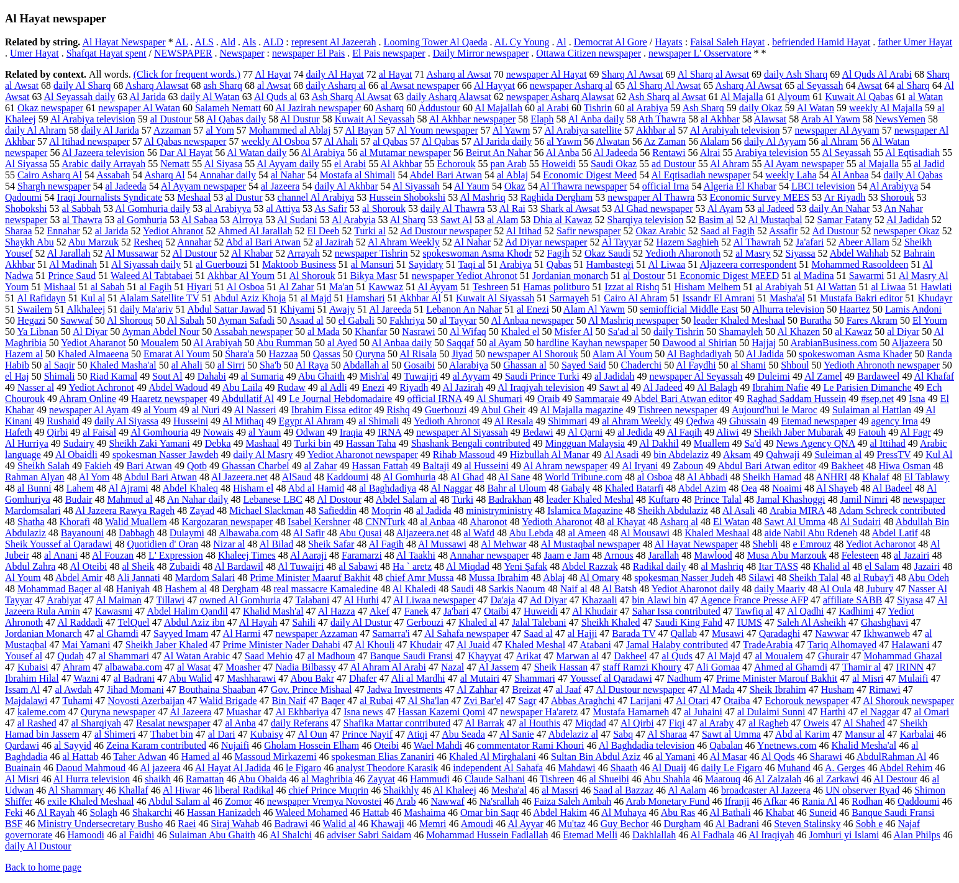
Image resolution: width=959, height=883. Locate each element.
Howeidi (559, 163)
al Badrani (134, 678)
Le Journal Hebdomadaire (340, 398)
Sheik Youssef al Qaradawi (58, 544)
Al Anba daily (596, 119)
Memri (433, 823)
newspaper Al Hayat (546, 74)
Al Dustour (195, 253)
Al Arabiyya (894, 186)
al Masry (752, 253)
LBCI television (823, 186)
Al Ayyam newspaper (203, 186)
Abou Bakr (312, 678)
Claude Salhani (495, 779)
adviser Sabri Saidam (369, 835)
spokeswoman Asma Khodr (477, 253)
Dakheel (630, 656)
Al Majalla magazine (581, 410)
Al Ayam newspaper (804, 163)
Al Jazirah (463, 387)
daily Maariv (779, 588)
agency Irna (894, 421)
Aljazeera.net (422, 533)
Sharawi (825, 756)
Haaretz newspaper (169, 398)
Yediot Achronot (102, 387)
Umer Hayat (34, 53)
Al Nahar (472, 242)
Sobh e (869, 823)
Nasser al (35, 387)
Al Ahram (730, 163)
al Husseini (486, 465)
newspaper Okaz (907, 231)
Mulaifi (913, 678)
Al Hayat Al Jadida (233, 767)
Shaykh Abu (29, 242)
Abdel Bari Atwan (446, 175)
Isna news (363, 712)
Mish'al (374, 376)
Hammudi (430, 779)
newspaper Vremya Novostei (324, 801)
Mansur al (864, 734)
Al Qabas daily (236, 119)
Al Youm (23, 577)
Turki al (370, 231)
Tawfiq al (754, 611)
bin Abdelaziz (680, 454)
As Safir (330, 208)
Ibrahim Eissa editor (331, 410)
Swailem (34, 309)
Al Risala (418, 354)
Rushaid (63, 421)
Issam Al (22, 689)
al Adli (333, 387)
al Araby (717, 723)
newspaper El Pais (308, 53)
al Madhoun (331, 656)
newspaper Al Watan (139, 108)
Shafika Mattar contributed (396, 723)
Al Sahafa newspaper (466, 633)
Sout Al (167, 376)
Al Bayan (364, 130)
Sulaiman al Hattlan (871, 410)
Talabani (313, 600)
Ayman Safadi (247, 320)
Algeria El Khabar (740, 186)
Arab (406, 801)
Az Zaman (665, 141)
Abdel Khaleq (190, 488)
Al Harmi (242, 633)
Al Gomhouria (159, 432)
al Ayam (505, 342)
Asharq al (679, 521)
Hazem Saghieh (687, 242)
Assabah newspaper (253, 331)
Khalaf (875, 477)
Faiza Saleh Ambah (572, 801)
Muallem (712, 443)
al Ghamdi (118, 633)
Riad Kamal (113, 376)
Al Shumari (499, 398)
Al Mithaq (242, 421)
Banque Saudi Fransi (411, 656)
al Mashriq (722, 566)
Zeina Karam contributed (156, 745)
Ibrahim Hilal (32, 678)
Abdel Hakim (560, 812)
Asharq (389, 108)
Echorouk (456, 163)
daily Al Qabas (913, 175)
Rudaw (291, 387)
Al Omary (599, 577)
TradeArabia (768, 644)
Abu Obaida (263, 779)
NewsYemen (900, 119)
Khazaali (599, 600)
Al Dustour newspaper (640, 689)
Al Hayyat (494, 85)
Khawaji (387, 823)
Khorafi (75, 521)
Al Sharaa (667, 734)
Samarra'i (391, 633)
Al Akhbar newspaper (472, 119)
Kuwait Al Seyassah (375, 119)
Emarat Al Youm (176, 354)
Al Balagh (717, 387)
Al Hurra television (91, 779)
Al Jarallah (69, 253)
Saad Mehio (269, 656)
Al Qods (778, 756)
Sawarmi (866, 275)
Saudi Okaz (614, 163)
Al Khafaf (934, 376)
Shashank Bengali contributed (470, 443)
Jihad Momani (135, 689)
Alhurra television (788, 309)
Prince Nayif (367, 734)
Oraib (548, 398)
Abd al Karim (802, 734)
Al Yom (94, 477)
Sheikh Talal (814, 577)
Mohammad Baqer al (59, 588)
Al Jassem (498, 667)
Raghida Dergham (556, 197)
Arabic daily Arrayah (103, 163)
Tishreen (557, 779)
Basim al (716, 219)
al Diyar (903, 331)
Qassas (326, 354)
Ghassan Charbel (255, 465)
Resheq (148, 242)
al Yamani (675, 756)
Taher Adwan (139, 756)
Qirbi (57, 432)
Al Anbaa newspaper (532, 320)
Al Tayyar (622, 242)
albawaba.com (133, 667)
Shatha (31, 521)
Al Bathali (729, 812)
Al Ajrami (128, 488)
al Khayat (626, 521)
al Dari (221, 734)
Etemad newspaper (819, 421)
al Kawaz (853, 331)
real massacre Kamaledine (326, 588)
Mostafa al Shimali (358, 175)
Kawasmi (113, 611)
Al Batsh (619, 588)
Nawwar (831, 633)
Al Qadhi (805, 611)
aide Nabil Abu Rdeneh (811, 533)
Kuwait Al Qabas (859, 96)
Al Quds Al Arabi (876, 74)
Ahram (76, 667)
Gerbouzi (425, 622)
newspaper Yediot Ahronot (464, 275)
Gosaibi (419, 365)
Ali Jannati (138, 577)
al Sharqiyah (96, 723)
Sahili (304, 622)
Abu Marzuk (93, 242)
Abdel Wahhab (859, 253)
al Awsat (274, 85)
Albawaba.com (248, 533)
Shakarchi (152, 812)
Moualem (160, 342)
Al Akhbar (401, 163)
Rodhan (867, 801)
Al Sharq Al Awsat (664, 85)
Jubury (880, 588)
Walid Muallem (136, 521)
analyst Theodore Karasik (387, 767)
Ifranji (736, 801)
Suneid (823, 812)
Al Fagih (385, 544)
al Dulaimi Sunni (771, 712)
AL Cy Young (522, 42)
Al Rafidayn (41, 298)
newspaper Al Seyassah (695, 376)
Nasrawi (418, 331)
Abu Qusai (360, 533)
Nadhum (684, 678)
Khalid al (831, 566)
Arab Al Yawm (830, 119)
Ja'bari (456, 611)
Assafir (783, 231)
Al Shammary (75, 790)
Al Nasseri (255, 410)
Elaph (541, 119)
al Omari (931, 712)
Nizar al (229, 544)
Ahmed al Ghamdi (790, 667)
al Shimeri (114, 734)
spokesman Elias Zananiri (383, 756)
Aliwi (727, 432)
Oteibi (386, 745)
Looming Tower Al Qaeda (436, 42)
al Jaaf (568, 689)
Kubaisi (32, 667)
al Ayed (342, 342)
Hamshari (366, 298)
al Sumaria (262, 376)
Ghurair (833, 656)
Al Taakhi (415, 555)
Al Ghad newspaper (653, 208)
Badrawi (290, 823)
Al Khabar (252, 253)
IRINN (910, 667)
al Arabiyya (228, 208)
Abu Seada (463, 734)
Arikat (528, 656)
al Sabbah (81, 208)
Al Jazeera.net (239, 477)
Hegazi (31, 320)
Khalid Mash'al (273, 611)
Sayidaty (426, 264)
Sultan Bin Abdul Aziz (595, 756)
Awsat (870, 85)
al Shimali (378, 421)
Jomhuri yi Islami (844, 835)
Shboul (795, 365)
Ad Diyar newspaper (546, 242)
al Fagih (156, 286)
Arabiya (515, 264)
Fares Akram (872, 320)
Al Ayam (725, 208)
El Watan (731, 521)
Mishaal (59, 286)
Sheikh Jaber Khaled (166, 644)
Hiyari (199, 286)
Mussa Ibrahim (499, 577)
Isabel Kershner (319, 521)
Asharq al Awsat (459, 74)
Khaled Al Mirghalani (492, 756)
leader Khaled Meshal (590, 499)
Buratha (816, 320)
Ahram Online (87, 398)
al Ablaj (512, 175)
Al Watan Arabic (196, 656)
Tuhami (77, 700)
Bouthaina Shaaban (217, 689)
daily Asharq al (336, 85)
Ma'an (341, 286)
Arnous (618, 555)
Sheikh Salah (43, 465)
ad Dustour (674, 163)
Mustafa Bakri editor (861, 298)
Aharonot (488, 521)
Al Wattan (836, 286)
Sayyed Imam (180, 633)
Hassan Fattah (380, 465)
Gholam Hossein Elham (311, 745)
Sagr (527, 700)
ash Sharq (222, 85)
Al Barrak (484, 723)
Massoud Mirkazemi (276, 756)
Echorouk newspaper (807, 700)
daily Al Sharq (82, 85)
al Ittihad (887, 443)
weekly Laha (790, 175)
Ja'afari (810, 242)
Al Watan (815, 108)
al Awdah (73, 689)
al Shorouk (384, 208)
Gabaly (575, 488)
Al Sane (514, 477)
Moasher (242, 667)
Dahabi (212, 376)
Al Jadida (765, 354)
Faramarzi (362, 555)
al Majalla (879, 163)
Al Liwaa (666, 264)
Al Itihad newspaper (89, 141)
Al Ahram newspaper (565, 465)
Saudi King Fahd (688, 622)
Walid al (338, 823)
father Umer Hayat (915, 42)
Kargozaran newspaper (227, 521)
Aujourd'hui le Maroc (774, 410)
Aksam (737, 454)
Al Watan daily (256, 152)
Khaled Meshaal (716, 533)
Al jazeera (160, 767)
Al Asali (738, 510)
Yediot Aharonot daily (695, 588)
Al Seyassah (846, 152)
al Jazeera (280, 186)
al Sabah (108, 286)
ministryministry (499, 510)
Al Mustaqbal (775, 219)
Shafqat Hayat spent (106, 53)
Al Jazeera (190, 712)
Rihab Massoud (464, 454)
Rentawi (668, 152)
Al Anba (562, 152)
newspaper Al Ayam (89, 410)
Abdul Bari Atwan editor (766, 465)
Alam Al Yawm (594, 309)
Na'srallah (499, 801)
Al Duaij (669, 767)
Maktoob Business (299, 264)
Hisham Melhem (707, 286)
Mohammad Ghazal (902, 656)
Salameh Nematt (228, 108)
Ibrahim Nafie (780, 387)
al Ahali (186, 365)
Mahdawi (576, 767)
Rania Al (819, 801)
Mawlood (713, 555)
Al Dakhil (659, 443)
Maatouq (722, 779)
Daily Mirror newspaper (481, 53)
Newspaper (242, 53)
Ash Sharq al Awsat (667, 96)
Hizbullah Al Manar (549, 454)
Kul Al (938, 454)
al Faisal (99, 432)
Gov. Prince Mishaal (311, 689)
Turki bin (312, 443)
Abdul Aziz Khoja (250, 298)
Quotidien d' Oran (162, 544)
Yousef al (23, 656)
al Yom (220, 130)
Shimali (59, 376)
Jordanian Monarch (43, 633)
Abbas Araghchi (583, 700)
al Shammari (124, 656)
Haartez (854, 309)
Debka (218, 443)
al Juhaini (703, 712)
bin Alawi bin (659, 600)
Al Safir (309, 533)
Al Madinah (73, 264)
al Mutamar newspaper (405, 152)
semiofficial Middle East (689, 309)
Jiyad (462, 354)
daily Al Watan (210, 96)
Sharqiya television (645, 219)
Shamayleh (741, 331)
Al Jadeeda (616, 152)
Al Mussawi (442, 544)
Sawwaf (76, 320)
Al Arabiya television (92, 119)
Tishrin (598, 108)
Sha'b (270, 365)
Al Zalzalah (778, 779)
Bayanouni (82, 533)
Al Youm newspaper (438, 130)
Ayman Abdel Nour (160, 331)
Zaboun (688, 465)
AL (181, 42)
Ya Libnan (37, 331)
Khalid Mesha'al (864, 745)
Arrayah (303, 253)
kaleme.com (41, 712)
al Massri (560, 790)
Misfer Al (574, 331)
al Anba (240, 723)
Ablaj (554, 577)
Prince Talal (718, 499)
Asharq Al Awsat (748, 85)
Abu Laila (242, 387)
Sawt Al (456, 219)
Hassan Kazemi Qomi (441, 712)
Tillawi (170, 600)
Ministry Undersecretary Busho (100, 823)
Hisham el (253, 488)
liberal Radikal (244, 790)
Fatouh (872, 432)
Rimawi (885, 689)
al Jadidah (614, 376)
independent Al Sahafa (498, 767)
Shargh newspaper (53, 186)
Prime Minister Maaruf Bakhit (310, 577)
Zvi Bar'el (484, 700)
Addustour (439, 108)
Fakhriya (407, 320)
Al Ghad (467, 477)
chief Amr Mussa (419, 577)
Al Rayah (56, 812)
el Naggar (879, 712)
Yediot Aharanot (93, 342)
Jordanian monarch (570, 275)
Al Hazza (336, 611)
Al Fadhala (712, 835)
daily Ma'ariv (146, 309)
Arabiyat (64, 600)
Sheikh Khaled (610, 622)
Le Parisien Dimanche (867, 387)
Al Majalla (741, 96)
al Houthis (539, 723)
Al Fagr (915, 432)
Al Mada (716, 689)
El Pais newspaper (388, 53)
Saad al (538, 633)
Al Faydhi (696, 365)
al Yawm (564, 141)
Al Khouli (374, 644)
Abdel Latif (895, 533)
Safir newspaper (589, 231)
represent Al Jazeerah (333, 42)
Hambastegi (610, 264)
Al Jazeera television (103, 152)
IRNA (389, 432)
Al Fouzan (113, 555)
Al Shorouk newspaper (908, 700)
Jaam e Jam (567, 555)
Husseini (190, 421)
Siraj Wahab (235, 823)
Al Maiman (118, 600)
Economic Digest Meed (590, 175)
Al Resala (514, 421)
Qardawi (22, 745)
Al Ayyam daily (288, 163)
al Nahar (288, 175)
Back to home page (43, 867)
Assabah (113, 175)
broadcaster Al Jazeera (766, 790)
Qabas (559, 264)
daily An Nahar (839, 208)
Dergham (240, 588)
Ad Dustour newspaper (446, 231)
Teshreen (491, 286)
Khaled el (520, 331)
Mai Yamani (86, 644)
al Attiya (283, 208)
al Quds (677, 656)
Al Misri (22, 779)
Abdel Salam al (406, 499)
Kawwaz (385, 286)
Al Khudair (594, 611)
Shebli (765, 544)
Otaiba (737, 700)
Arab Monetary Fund (667, 801)
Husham (837, 689)
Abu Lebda (531, 533)
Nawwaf (447, 801)
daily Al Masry (263, 454)
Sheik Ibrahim (778, 689)
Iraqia (351, 432)
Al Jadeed (663, 387)
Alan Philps (917, 835)
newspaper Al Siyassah (462, 432)
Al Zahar (296, 286)
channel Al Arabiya (316, 197)
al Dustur (244, 197)
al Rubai (376, 700)
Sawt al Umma (731, 734)
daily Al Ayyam (775, 141)
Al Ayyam (437, 286)
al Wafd (479, 533)
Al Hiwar (181, 790)
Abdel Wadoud (178, 387)
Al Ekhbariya (302, 712)
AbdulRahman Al (891, 756)
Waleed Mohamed (311, 812)
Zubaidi (184, 566)
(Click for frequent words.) (187, 74)
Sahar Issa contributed (676, 611)
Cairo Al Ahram (635, 298)
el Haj (17, 376)
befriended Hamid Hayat (821, 42)
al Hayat (395, 74)
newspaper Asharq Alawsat (560, 96)
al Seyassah (820, 85)
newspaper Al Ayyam (837, 130)
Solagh (103, 812)
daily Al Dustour (38, 846)
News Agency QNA (815, 443)
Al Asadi (621, 454)
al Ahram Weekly (636, 421)
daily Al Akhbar (346, 186)
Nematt (174, 163)
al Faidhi (136, 835)
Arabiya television (771, 152)
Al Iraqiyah (771, 835)
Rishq (397, 410)
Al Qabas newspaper (185, 141)
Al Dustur (300, 119)
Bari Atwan (149, 465)
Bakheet (847, 465)
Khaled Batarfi (634, 488)
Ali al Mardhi (418, 678)
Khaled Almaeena (93, 354)
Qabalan (725, 745)
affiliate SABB (852, 600)
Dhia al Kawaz (562, 219)
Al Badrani (738, 823)
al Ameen (587, 533)
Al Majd (723, 656)
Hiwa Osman (904, 465)
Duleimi (774, 376)
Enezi (373, 387)
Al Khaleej (454, 790)
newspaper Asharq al (571, 85)
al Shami (748, 365)
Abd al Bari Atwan (263, 242)
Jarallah (663, 555)
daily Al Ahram (35, 130)
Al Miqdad (467, 566)
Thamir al (861, 667)
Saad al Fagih (728, 231)
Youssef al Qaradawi (611, 678)
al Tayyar (458, 320)
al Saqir (59, 365)
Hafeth (18, 432)
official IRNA (434, 398)
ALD (273, 42)
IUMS (749, 622)
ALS (204, 42)
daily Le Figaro (732, 767)
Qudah (70, 656)
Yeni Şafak (525, 566)
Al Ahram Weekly (404, 242)
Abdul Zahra (30, 566)
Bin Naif (289, 700)
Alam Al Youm (622, 354)
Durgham (682, 823)
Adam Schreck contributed (892, 510)
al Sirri (231, 365)
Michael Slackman (266, 510)
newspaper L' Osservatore (699, 53)
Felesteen (860, 555)
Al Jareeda (390, 309)
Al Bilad (276, 544)
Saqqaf (460, 342)
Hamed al (200, 756)
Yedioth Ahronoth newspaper (882, 365)
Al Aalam (687, 790)
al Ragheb (768, 723)
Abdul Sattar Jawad (226, 309)
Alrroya (247, 219)
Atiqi (417, 734)
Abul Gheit (503, 410)
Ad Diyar (548, 600)
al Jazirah (334, 242)
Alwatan (612, 141)
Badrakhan (509, 499)
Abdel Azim (702, 488)
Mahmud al (129, 499)
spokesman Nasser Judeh (684, 577)
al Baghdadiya (387, 488)
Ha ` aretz (412, 566)
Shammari (534, 678)
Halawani (910, 644)
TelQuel (134, 622)
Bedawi (538, 432)
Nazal (452, 667)
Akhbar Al (420, 298)
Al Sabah (185, 320)
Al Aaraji (308, 555)
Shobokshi (26, 208)
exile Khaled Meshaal (90, 801)
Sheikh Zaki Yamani (149, 443)
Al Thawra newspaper (583, 186)
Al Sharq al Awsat (713, 74)
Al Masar (728, 756)
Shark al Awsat (569, 208)
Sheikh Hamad (772, 477)
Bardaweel (878, 376)
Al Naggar (451, 488)
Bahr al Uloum (516, 488)
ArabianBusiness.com (834, 342)
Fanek (416, 611)
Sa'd (753, 443)
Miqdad (590, 723)
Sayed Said (583, 365)
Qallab (683, 633)
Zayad (201, 510)
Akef (379, 611)
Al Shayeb (837, 488)
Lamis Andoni (913, 309)
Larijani (645, 700)
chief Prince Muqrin (328, 790)
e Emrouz (812, 544)
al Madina (814, 275)
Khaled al (477, 622)
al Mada (323, 331)
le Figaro (303, 767)
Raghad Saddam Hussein (796, 398)
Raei (187, 823)
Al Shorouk (312, 275)
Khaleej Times (247, 555)
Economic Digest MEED (729, 275)
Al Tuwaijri (301, 566)
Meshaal (194, 197)
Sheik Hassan (561, 667)
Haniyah (133, 588)
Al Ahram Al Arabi (388, 667)
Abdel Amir (78, 577)
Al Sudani (297, 219)
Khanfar (371, 331)
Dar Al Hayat (186, 152)
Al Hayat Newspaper (123, 42)
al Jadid (929, 163)
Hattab (376, 812)
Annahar (194, 242)
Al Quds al (275, 96)
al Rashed (37, 723)
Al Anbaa (850, 175)
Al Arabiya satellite (582, 130)
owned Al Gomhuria (240, 600)
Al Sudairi (860, 521)
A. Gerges (845, 767)
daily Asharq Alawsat (448, 96)
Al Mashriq (482, 197)
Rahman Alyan (35, 477)
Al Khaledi (415, 588)
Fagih (558, 253)
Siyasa (910, 600)
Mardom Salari (205, 577)
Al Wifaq (468, 331)
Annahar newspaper (489, 555)
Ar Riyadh (844, 197)
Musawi (728, 633)
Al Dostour (339, 499)
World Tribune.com (583, 477)
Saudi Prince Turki (542, 376)
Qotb (197, 465)
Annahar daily (227, 175)
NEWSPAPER (183, 53)
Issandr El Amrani (718, 298)
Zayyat (381, 779)
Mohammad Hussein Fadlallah (487, 835)
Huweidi (541, 611)
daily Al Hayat (334, 74)
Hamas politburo (556, 286)
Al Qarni (585, 432)
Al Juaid (473, 644)
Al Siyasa (223, 163)
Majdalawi (26, 700)
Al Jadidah (907, 219)
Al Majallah (498, 108)
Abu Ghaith (321, 376)
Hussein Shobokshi (407, 197)
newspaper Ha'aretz (539, 712)
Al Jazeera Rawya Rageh (125, 510)
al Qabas (390, 141)
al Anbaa (437, 521)
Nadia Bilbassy (305, 667)
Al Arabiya (323, 152)
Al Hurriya (26, 443)
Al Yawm (511, 130)
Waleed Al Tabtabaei (152, 275)
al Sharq (913, 85)
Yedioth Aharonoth (683, 253)
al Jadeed (775, 208)
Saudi (462, 588)
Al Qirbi (637, 723)
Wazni (85, 678)
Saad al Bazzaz (623, 790)
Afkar (775, 801)
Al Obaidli (76, 454)
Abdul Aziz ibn (194, 622)
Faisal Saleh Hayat (727, 42)
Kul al (93, 298)
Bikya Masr (373, 275)
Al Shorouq (130, 320)
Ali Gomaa (718, 667)
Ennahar (63, 231)
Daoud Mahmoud (90, 767)
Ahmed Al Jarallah (255, 231)
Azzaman (172, 130)
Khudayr (934, 298)
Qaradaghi (780, 633)
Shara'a (239, 354)
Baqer (333, 700)
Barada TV (633, 633)
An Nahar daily (198, 499)
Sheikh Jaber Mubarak (798, 432)
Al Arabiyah (217, 342)
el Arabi (350, 163)
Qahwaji (782, 454)
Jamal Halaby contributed (677, 644)
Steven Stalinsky (807, 823)
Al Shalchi (291, 835)
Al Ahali (341, 141)
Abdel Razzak (589, 566)
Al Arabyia (354, 219)
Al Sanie (516, 734)
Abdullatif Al (247, 398)
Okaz (514, 186)
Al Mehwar (503, 544)
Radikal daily (659, 566)
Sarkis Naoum (517, 588)
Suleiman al (837, 454)
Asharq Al (164, 175)
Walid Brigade (228, 700)
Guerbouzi (446, 410)
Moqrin (386, 510)
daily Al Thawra (452, 208)
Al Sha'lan (427, 700)
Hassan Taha (371, 443)
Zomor (238, 801)
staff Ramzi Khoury (641, 667)
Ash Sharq (703, 108)
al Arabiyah (778, 286)
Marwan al (577, 656)
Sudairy (78, 443)
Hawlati (936, 286)
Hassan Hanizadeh (224, 812)
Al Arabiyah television (735, 130)
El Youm (929, 320)
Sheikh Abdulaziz (672, 510)
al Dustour (171, 119)
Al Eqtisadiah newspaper (700, 175)
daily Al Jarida (110, 130)
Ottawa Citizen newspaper (588, 53)
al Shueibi (609, 779)
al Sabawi (358, 566)
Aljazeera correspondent (748, 264)
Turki (462, 499)
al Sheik (138, 566)
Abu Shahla (666, 779)
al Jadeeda (125, 186)
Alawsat (770, 119)
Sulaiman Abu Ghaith (212, 835)
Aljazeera (911, 342)
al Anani (61, 555)
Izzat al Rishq (631, 286)
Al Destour (895, 779)
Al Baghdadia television (647, 745)
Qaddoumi (919, 801)
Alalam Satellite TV (159, 298)
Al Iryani (640, 465)
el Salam (882, 566)
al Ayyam (471, 376)
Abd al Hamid (316, 488)
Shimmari (567, 421)
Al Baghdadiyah (698, 354)
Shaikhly (401, 790)
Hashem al (186, 588)
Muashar (243, 712)
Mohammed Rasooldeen (859, 264)
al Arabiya (647, 108)
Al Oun (312, 734)
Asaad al (306, 320)
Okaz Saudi (607, 253)
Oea (749, 488)
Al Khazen (798, 331)
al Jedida (634, 432)
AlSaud (297, 477)
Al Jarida (147, 96)
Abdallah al (366, 365)
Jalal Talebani (539, 622)
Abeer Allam (864, 242)
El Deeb (323, 231)
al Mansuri (372, 264)
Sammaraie (597, 398)
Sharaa (18, 231)
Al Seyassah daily (80, 96)
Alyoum (794, 96)
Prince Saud (72, 275)
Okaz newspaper (50, 108)
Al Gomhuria (409, 477)
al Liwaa (888, 286)
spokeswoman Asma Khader (855, 354)
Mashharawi (251, 678)
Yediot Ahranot (173, 231)
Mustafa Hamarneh (631, 712)
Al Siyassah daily (146, 264)
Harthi (832, 712)
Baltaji (436, 465)
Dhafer (362, 678)
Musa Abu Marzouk (787, 555)
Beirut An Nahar (499, 152)
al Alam (502, 219)
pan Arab (509, 163)
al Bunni (34, 488)
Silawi (761, 577)
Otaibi (496, 611)
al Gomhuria (142, 219)
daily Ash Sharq (795, 74)
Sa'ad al (623, 331)
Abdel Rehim (906, 767)
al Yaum (264, 432)
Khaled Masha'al (122, 365)
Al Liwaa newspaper (434, 600)
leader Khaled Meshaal (739, 320)
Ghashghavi (884, 622)
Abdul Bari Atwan (160, 477)
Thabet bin (171, 734)
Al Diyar (90, 331)
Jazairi (927, 566)
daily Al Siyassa (126, 421)
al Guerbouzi (221, 264)
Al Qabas (440, 141)
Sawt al (614, 387)
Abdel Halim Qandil (187, 611)
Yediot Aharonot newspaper (362, 454)
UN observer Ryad (862, 790)
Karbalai (917, 734)
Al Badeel (892, 488)
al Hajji (583, 633)
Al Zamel (823, 376)
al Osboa (654, 477)
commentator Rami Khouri (530, 745)
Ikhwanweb (886, 633)
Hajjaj (764, 342)
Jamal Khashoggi (791, 499)
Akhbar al (656, 130)
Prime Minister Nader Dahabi (281, 644)
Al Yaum (471, 186)
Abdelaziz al (573, 734)
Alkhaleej (85, 309)
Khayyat (484, 656)
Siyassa (801, 253)
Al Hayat (273, 74)
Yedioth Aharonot (557, 521)
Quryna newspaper (118, 712)
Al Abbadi (707, 477)
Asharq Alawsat (157, 85)
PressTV (893, 454)
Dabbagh (137, 533)
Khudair (426, 644)
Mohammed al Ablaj (290, 130)
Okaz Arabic (660, 231)
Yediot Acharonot (881, 544)
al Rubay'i (873, 577)
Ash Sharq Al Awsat (351, 96)
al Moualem (779, 656)
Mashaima (424, 812)
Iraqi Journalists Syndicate (110, 197)
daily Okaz (761, 108)
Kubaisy (266, 734)
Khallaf (133, 790)
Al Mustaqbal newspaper (590, 544)
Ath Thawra (662, 119)
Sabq (623, 734)
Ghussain (747, 421)
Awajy (342, 309)
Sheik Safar (331, 544)
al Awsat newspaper (420, 85)
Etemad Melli (590, 835)
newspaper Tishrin (371, 253)
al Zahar (320, 465)
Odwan (310, 432)
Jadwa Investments (404, 689)
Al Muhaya (623, 812)
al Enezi (533, 309)
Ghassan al (525, 365)
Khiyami (297, 309)
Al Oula (836, 588)
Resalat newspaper (173, 723)
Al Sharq (407, 219)
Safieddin (338, 510)
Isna (917, 398)
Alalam (714, 141)
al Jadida (433, 510)
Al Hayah (258, 622)
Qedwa (700, 421)
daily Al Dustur (361, 622)
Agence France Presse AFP (754, 600)
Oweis (816, 723)
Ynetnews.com (787, 745)
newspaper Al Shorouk (533, 354)
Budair (79, 499)
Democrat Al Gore (610, 42)
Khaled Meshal (535, 644)
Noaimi (787, 488)
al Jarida (112, 231)
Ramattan (205, 779)
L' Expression (175, 555)
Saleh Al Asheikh (811, 622)
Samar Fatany (844, 219)
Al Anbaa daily (401, 342)
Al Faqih (684, 432)
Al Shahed (864, 723)
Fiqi (677, 723)
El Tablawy (927, 477)
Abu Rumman (284, 342)
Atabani (595, 644)
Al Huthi (360, 600)
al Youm (159, 410)
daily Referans (300, 723)
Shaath (624, 767)
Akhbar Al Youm (241, 275)
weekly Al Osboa (275, 141)
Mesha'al (509, 790)
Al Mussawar (131, 253)
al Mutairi (480, 678)
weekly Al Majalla (885, 108)
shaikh (158, 779)
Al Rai (512, 208)
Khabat (780, 812)
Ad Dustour (835, 231)
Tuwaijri (421, 376)
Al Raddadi (79, 622)
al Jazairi (911, 555)
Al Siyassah (416, 186)
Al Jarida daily (502, 141)
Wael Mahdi (438, 745)
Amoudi (477, 823)
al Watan (925, 96)
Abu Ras (678, 812)
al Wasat (194, 667)
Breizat (526, 689)
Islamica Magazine (584, 510)
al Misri (867, 678)
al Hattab (80, 756)
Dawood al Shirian (699, 342)
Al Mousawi (645, 533)
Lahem (80, 488)
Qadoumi (23, 197)
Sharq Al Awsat (632, 74)
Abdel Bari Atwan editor (683, 398)
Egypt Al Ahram (310, 421)
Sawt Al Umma (794, 521)
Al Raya (312, 365)
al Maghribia (326, 779)
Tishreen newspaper (677, 410)
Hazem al (24, 354)
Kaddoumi (348, 477)
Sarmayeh (569, 298)
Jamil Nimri (864, 499)
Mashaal (263, 443)
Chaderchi (640, 365)
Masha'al (787, 298)
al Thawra (82, 219)
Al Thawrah (757, 242)
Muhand (794, 767)
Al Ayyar (525, 823)
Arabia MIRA (797, 510)
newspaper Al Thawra (650, 197)
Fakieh (98, 465)
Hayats (668, 42)
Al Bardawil (238, 566)
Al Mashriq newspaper (633, 320)
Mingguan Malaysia (585, 443)
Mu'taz (572, 823)
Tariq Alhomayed (841, 644)
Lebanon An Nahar (464, 309)
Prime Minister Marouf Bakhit (776, 678)
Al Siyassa (26, 163)
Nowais (218, 432)
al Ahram (839, 141)
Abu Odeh (928, 577)
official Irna (665, 186)
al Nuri (206, 410)
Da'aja (502, 600)
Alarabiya (468, 365)
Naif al (574, 588)
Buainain (23, 767)
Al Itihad (524, 231)
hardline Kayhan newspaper (592, 342)
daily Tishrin (678, 331)
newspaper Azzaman (316, 633)
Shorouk (897, 197)
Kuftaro (663, 499)
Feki (13, 812)
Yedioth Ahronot (447, 421)
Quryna (370, 354)
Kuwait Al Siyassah (495, 298)
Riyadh (413, 387)
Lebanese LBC (273, 499)
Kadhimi (856, 611)
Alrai (710, 152)
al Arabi (553, 108)
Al (561, 42)
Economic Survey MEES (759, 197)
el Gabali (357, 320)
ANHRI (832, 477)
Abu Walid (190, 678)
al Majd (316, 298)
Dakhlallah (654, 835)
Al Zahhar (477, 689)
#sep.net (877, 398)
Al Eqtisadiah (912, 152)
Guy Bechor (625, 823)
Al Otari (692, 700)
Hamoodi (85, 835)
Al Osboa (246, 286)
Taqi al (471, 264)
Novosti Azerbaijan (145, 700)
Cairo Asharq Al (49, 175)
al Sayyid (72, 745)
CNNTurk (385, 521)
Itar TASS (778, 566)
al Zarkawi (837, 779)
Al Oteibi (88, 566)
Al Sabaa (199, 219)
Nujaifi (235, 745)
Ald (227, 42)
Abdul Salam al (179, 801)
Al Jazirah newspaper (318, 108)
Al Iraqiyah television (541, 387)
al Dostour (644, 275)
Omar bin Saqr (489, 812)
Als (249, 42)
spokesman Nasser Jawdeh (165, 454)
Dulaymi (187, 533)
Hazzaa (283, 354)
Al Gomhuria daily (152, 208)
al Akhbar (720, 119)
